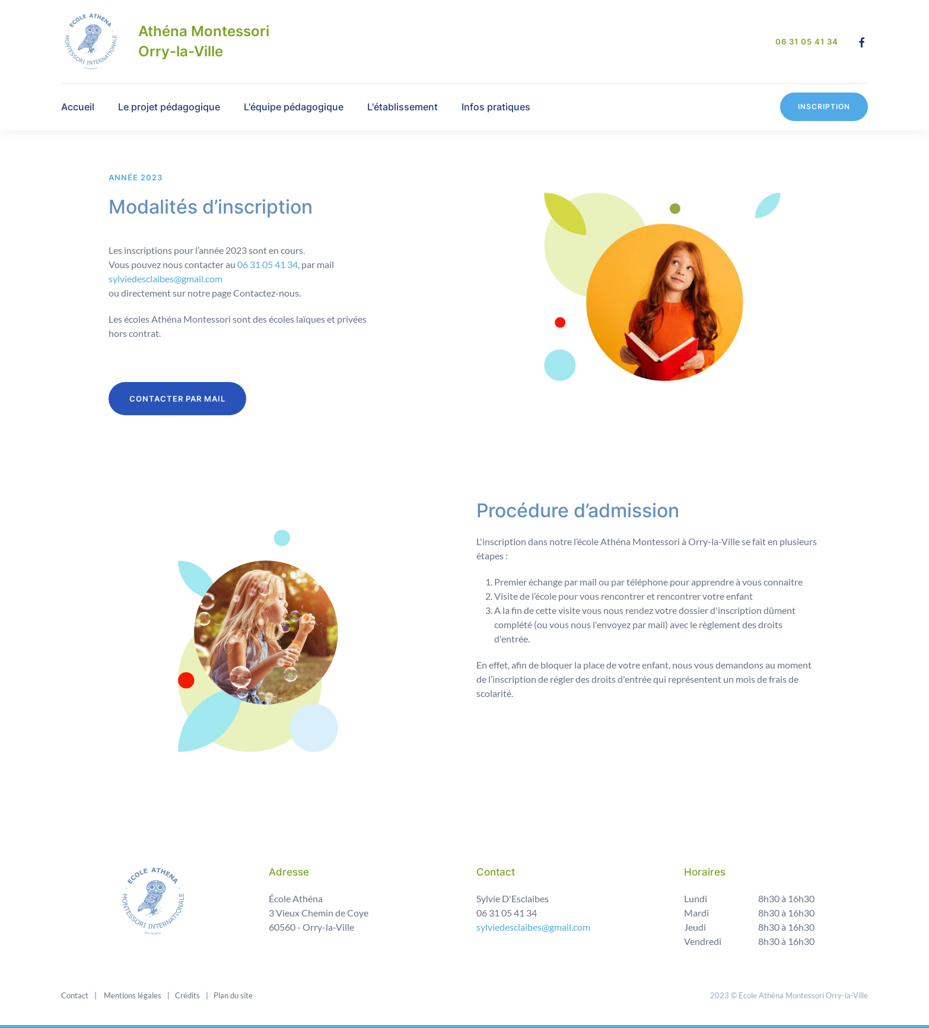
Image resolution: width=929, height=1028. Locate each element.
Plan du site (232, 995)
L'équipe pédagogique (293, 107)
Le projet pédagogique (169, 107)
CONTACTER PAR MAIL (177, 398)
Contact (74, 995)
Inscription (824, 106)
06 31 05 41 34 (806, 41)
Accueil (77, 107)
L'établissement (402, 107)
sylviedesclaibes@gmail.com (165, 278)
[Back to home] (90, 41)
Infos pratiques (496, 107)
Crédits (186, 995)
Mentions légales (131, 995)
